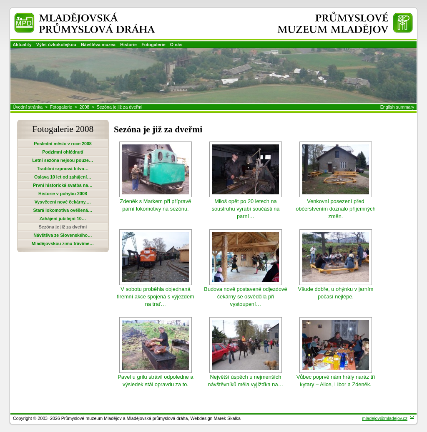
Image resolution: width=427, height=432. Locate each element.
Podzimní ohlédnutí (62, 151)
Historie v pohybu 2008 (62, 193)
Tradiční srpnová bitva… (63, 168)
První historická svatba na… (63, 185)
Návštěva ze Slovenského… (62, 235)
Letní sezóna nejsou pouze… (62, 160)
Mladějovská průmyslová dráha (73, 16)
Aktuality (22, 44)
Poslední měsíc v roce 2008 (63, 143)
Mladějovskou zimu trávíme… (63, 243)
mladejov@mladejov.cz (384, 418)
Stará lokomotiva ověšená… (62, 210)
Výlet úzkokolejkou (56, 44)
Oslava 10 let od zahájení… (62, 176)
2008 (85, 106)
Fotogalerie (153, 44)
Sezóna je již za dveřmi (120, 106)
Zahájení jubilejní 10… (62, 218)
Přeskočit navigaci (0, 0)
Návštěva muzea (98, 44)
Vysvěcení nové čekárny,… (63, 201)
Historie (128, 44)
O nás (176, 44)
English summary (397, 106)
